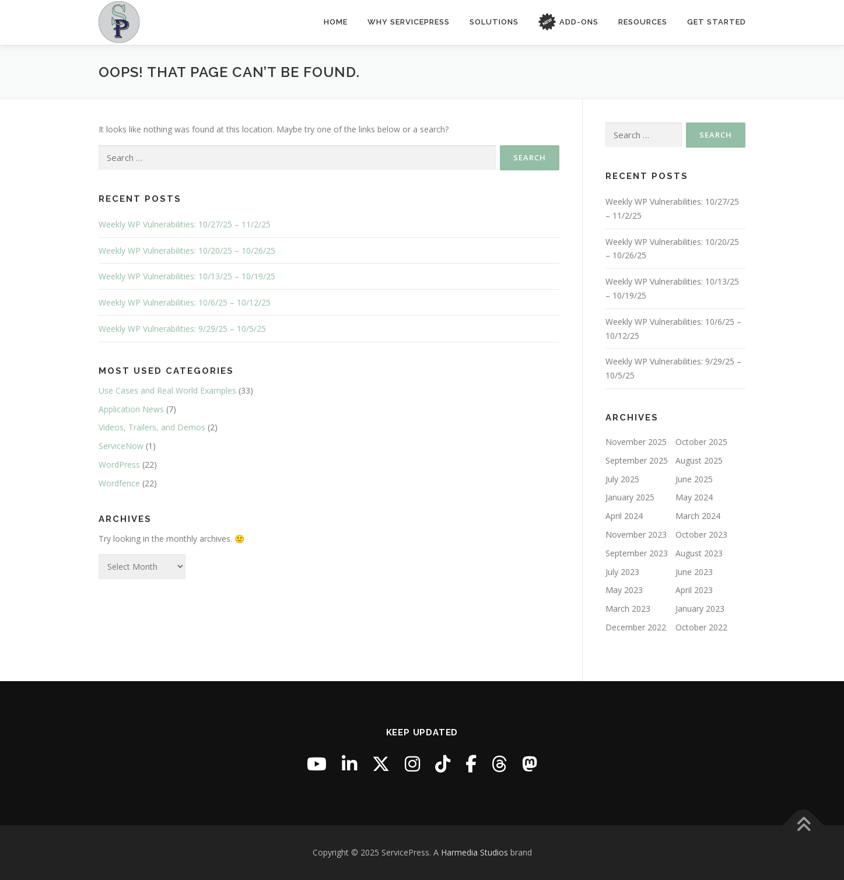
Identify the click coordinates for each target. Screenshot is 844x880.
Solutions (494, 21)
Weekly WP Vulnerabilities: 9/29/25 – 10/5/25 (182, 328)
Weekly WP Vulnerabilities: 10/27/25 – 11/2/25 (185, 224)
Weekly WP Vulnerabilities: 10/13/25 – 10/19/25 (187, 276)
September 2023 (636, 553)
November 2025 (636, 441)
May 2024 (694, 497)
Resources (642, 21)
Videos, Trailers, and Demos (152, 427)
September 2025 (636, 460)
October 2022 (701, 627)
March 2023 (627, 608)
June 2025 (694, 479)
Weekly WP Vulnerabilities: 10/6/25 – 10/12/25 (185, 302)
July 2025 (622, 479)
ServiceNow (121, 445)
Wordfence (119, 483)
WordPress (119, 464)
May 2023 (624, 589)
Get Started (716, 21)
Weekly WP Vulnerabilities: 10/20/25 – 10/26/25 (187, 250)
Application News (131, 409)
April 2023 (694, 589)
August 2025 (699, 460)
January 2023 (699, 608)
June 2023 (694, 571)
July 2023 (622, 571)
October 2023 (701, 534)
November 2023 (636, 534)
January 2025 (629, 497)
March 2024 (697, 515)
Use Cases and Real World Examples (167, 390)
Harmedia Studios (474, 852)
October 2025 (701, 441)
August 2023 (699, 553)
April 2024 (624, 515)
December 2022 (635, 627)
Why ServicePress (408, 21)
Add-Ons (568, 22)
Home (336, 21)
